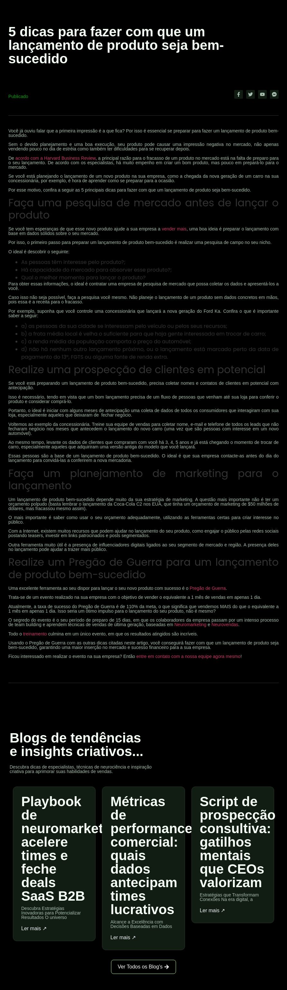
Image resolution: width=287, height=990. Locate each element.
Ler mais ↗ (34, 928)
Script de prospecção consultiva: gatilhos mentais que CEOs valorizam (238, 842)
